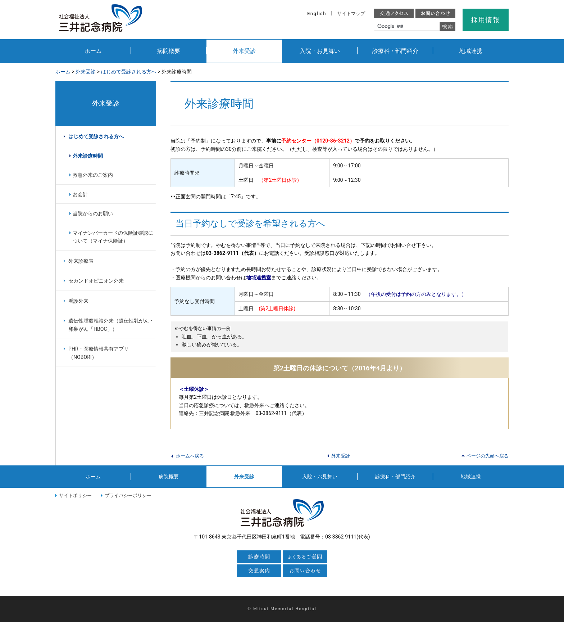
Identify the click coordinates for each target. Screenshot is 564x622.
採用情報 (485, 19)
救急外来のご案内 (93, 175)
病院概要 (168, 51)
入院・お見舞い (320, 51)
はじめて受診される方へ (128, 72)
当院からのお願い (93, 213)
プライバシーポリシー (128, 495)
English (316, 13)
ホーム (93, 51)
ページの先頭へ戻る (488, 456)
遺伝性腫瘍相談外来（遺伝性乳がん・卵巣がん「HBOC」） (111, 325)
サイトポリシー (75, 495)
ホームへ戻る (190, 456)
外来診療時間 (88, 156)
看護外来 (78, 301)
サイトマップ (351, 13)
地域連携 (470, 51)
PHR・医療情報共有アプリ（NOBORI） (98, 353)
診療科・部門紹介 (395, 51)
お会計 (80, 194)
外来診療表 (81, 261)
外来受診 (244, 51)
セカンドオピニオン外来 (96, 281)
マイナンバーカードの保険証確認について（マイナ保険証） (113, 237)
